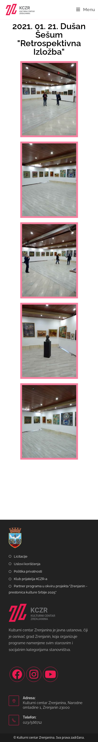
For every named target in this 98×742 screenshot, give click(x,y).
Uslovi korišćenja (27, 564)
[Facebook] (17, 674)
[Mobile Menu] (85, 9)
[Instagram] (33, 674)
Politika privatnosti (28, 571)
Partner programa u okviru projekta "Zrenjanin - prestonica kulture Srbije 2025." (48, 589)
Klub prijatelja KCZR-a (30, 579)
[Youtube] (50, 674)
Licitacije (20, 556)
